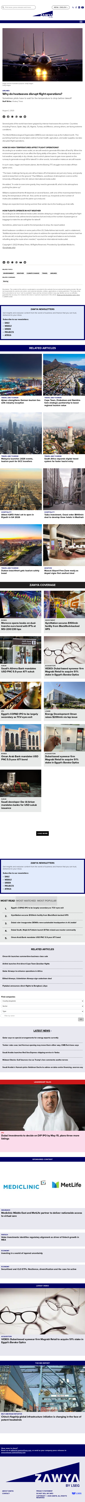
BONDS (4, 620)
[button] (3, 116)
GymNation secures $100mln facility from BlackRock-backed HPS (62, 626)
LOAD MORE (42, 833)
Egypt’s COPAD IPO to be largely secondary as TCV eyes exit (19, 715)
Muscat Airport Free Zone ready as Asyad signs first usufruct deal (61, 572)
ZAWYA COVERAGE (43, 585)
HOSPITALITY (6, 512)
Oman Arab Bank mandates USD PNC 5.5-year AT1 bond (19, 758)
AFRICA (8, 335)
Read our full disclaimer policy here (68, 295)
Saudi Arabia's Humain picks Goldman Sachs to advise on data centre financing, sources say (42, 1067)
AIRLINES (53, 273)
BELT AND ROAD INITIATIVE (11, 1414)
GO (81, 1019)
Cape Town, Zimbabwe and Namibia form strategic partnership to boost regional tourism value (62, 403)
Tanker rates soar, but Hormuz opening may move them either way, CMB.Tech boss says (40, 1045)
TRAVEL (44, 273)
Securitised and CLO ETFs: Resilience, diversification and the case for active (38, 1269)
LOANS (47, 711)
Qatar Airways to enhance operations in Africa (22, 971)
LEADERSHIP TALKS (42, 1082)
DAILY (7, 323)
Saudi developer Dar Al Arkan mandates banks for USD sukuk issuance (19, 805)
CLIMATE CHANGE (33, 273)
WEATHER (20, 273)
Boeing (5, 281)
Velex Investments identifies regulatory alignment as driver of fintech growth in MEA (40, 1238)
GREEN (8, 329)
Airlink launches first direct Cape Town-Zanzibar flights (26, 964)
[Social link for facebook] (76, 7)
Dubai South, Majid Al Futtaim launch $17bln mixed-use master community (43, 930)
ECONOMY (5, 1251)
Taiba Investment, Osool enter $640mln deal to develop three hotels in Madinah (64, 516)
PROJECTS (9, 332)
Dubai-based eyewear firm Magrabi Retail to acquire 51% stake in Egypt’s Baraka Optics (62, 759)
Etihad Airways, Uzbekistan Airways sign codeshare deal (27, 978)
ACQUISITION (50, 666)
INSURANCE (5, 1210)
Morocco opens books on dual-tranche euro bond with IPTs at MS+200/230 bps (18, 626)
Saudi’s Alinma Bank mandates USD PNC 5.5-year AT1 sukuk (18, 670)
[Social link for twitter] (73, 7)
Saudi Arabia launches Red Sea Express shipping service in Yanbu (31, 1052)
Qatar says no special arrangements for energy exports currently (30, 1038)
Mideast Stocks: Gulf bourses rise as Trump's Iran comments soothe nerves (35, 1060)
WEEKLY (8, 326)
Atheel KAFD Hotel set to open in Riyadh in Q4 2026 (17, 516)
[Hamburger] (81, 21)
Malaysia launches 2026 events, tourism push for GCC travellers (17, 460)
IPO (2, 711)
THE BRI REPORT (42, 1363)
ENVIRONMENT (8, 273)
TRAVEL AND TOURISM (9, 398)
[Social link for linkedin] (79, 7)
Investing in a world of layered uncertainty (22, 1253)
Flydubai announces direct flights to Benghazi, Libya (24, 986)
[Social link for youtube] (82, 7)
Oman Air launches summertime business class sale (25, 956)
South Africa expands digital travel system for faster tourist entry (61, 460)
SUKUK (3, 666)
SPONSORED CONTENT (42, 1159)
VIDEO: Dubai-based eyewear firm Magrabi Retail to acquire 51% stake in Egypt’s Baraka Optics (64, 671)
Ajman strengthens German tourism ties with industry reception (20, 401)
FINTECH (4, 1235)
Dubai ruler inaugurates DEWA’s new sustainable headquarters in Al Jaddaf (43, 922)
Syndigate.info (9, 247)
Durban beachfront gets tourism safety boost (20, 572)
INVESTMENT (50, 620)
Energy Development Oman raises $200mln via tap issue (61, 715)
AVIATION (48, 568)
